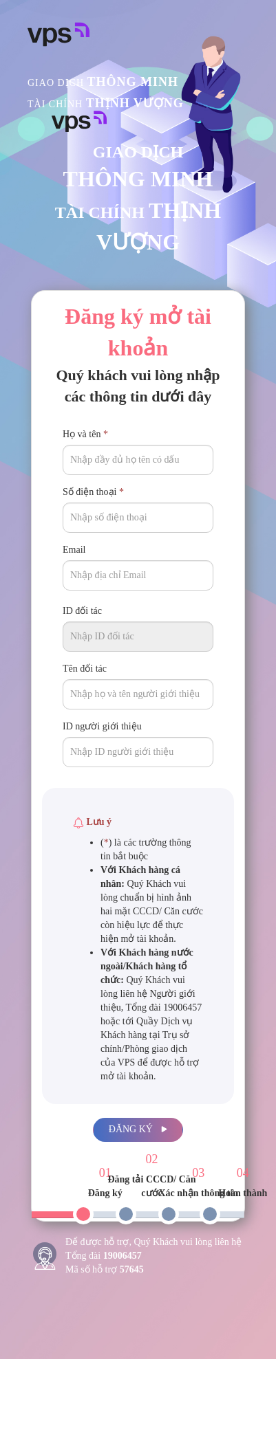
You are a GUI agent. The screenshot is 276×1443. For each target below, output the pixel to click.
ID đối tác (82, 611)
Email (74, 549)
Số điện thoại (93, 492)
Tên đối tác (85, 668)
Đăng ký (138, 1129)
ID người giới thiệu (102, 726)
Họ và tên (85, 434)
